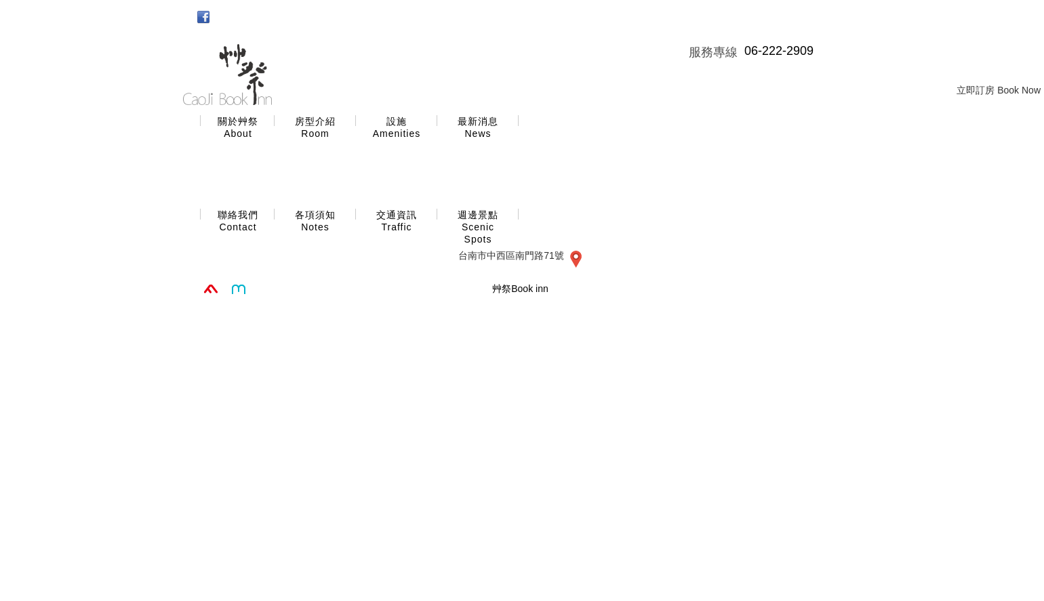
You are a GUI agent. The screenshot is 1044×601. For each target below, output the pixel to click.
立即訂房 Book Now (999, 90)
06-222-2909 (779, 51)
